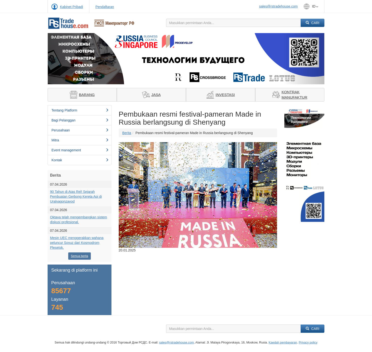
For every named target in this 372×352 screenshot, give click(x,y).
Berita (126, 133)
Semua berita (79, 256)
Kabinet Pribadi (71, 7)
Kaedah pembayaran (283, 342)
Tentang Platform (80, 110)
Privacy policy (308, 342)
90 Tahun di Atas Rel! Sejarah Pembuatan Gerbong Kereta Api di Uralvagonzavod (76, 196)
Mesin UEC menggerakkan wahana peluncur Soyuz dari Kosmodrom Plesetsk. (76, 242)
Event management (80, 150)
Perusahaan (80, 130)
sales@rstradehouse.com (278, 6)
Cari (312, 23)
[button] (68, 58)
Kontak (80, 160)
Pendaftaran (104, 7)
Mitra (80, 140)
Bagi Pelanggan (80, 120)
